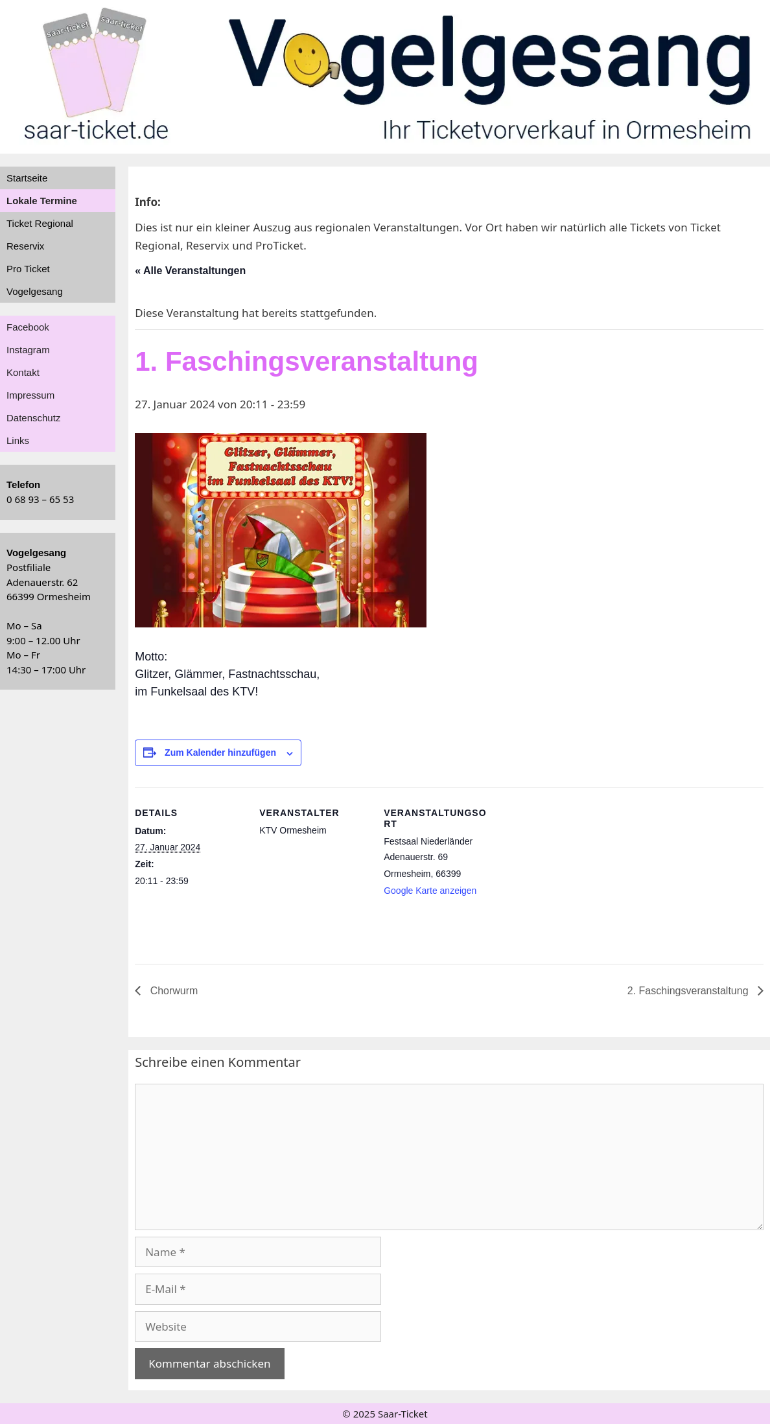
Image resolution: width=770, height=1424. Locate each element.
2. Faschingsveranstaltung (689, 990)
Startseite (26, 177)
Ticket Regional (39, 223)
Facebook (27, 327)
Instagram (28, 349)
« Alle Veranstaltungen (190, 270)
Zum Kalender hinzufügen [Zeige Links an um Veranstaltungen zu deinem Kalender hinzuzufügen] (220, 752)
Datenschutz (33, 417)
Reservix (25, 245)
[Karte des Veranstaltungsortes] (576, 876)
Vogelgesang (34, 291)
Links (17, 440)
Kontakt (23, 372)
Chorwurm (172, 990)
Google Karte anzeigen (430, 890)
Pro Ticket (28, 268)
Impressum (30, 395)
